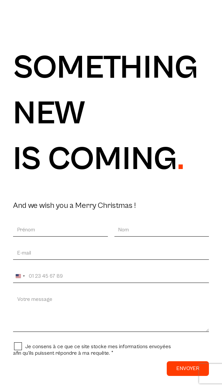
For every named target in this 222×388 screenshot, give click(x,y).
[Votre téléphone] (111, 276)
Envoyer (187, 368)
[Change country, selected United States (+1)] (20, 276)
